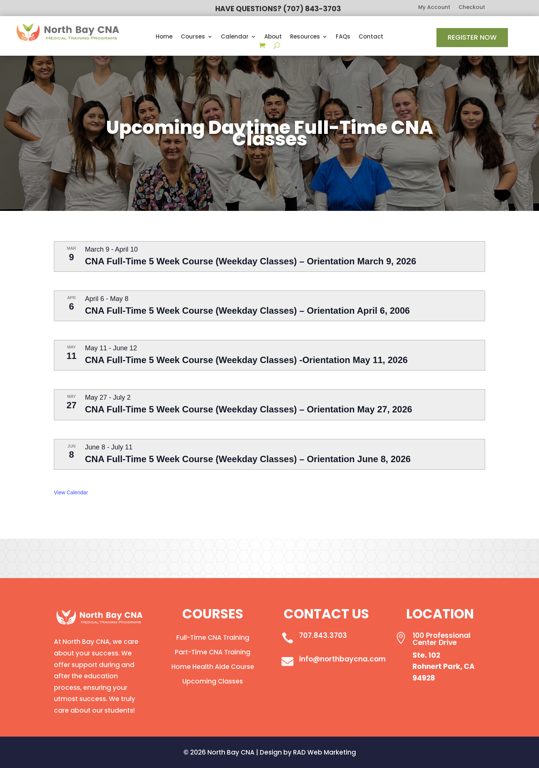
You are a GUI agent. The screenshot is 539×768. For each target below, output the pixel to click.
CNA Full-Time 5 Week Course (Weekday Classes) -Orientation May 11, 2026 (246, 360)
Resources (305, 37)
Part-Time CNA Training (212, 652)
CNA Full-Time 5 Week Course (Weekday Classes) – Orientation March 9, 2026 (250, 261)
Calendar (235, 37)
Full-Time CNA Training (212, 637)
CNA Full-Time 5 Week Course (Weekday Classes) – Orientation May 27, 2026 (248, 409)
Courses (193, 37)
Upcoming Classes (212, 681)
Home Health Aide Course (212, 666)
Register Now (472, 37)
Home (164, 37)
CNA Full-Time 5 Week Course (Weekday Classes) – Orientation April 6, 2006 (247, 310)
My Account (434, 7)
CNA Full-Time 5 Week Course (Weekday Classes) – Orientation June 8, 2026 (248, 459)
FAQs (343, 37)
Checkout (472, 7)
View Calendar (71, 492)
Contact (371, 37)
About (273, 37)
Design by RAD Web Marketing (308, 752)
